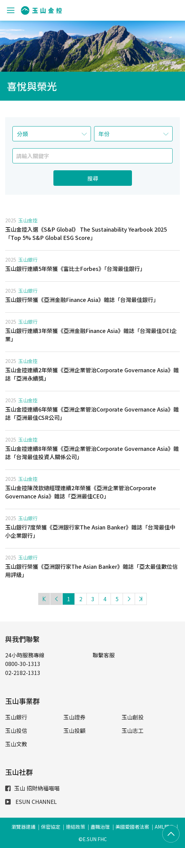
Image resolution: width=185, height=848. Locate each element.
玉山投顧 (74, 730)
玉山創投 (133, 717)
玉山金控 (28, 220)
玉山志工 (133, 730)
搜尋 (92, 178)
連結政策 (75, 826)
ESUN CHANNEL (31, 801)
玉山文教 (16, 744)
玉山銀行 (28, 259)
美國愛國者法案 (132, 826)
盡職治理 (100, 826)
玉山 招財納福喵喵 (32, 788)
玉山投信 (16, 730)
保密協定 (50, 826)
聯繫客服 (104, 655)
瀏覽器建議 (23, 826)
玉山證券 (74, 717)
